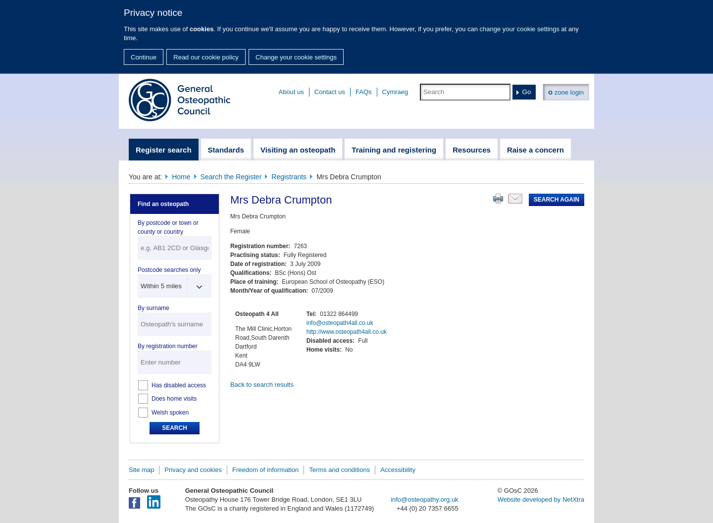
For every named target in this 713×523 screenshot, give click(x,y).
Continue (143, 57)
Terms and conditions (339, 469)
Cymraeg (395, 92)
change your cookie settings (520, 29)
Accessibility (397, 469)
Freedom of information (265, 469)
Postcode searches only (169, 269)
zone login (566, 92)
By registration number (168, 346)
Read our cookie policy (206, 57)
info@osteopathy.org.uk (424, 499)
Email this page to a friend (515, 199)
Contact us (329, 92)
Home (181, 177)
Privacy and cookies (193, 469)
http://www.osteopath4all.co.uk (346, 331)
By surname (153, 308)
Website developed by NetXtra (541, 499)
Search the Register (231, 177)
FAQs (364, 92)
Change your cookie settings (296, 57)
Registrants (288, 177)
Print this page (498, 199)
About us (291, 92)
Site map (141, 469)
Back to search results (262, 384)
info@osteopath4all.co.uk (339, 322)
